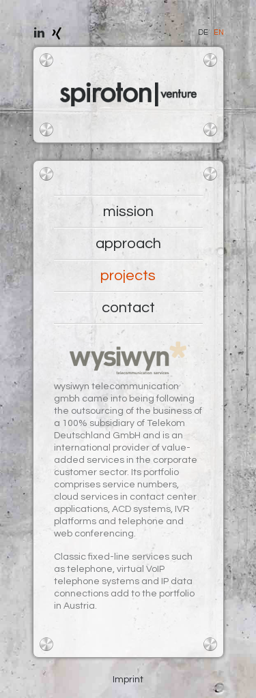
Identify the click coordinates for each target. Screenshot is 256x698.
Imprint (128, 679)
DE (203, 32)
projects (128, 276)
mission (128, 211)
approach (128, 244)
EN (219, 32)
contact (128, 308)
